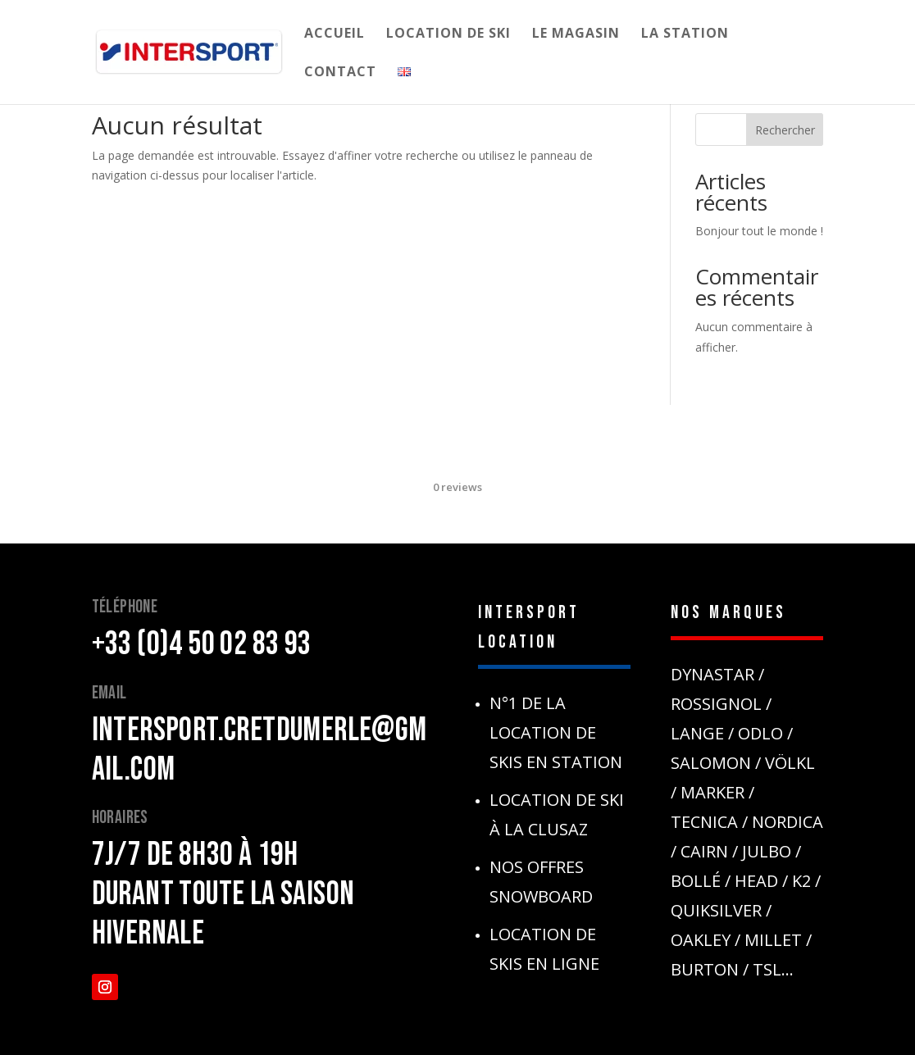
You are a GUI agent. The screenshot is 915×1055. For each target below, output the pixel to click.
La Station (685, 34)
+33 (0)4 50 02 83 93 (202, 644)
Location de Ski (448, 34)
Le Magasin (576, 34)
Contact (340, 73)
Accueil (334, 34)
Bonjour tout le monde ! (759, 231)
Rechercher (785, 130)
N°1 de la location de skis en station (555, 732)
